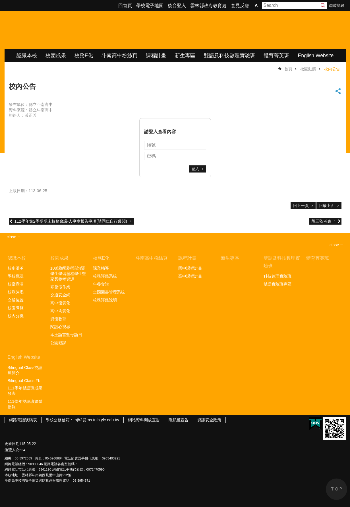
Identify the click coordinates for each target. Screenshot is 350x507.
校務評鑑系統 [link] (105, 276)
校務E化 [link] (83, 55)
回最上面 (327, 205)
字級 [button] (256, 5)
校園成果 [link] (55, 55)
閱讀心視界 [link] (60, 327)
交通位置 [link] (16, 300)
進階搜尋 (336, 5)
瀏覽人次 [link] (12, 450)
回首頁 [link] (125, 5)
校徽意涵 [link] (16, 284)
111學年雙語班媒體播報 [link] (25, 404)
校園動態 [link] (308, 69)
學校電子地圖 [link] (149, 5)
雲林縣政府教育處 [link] (208, 5)
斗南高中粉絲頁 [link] (119, 55)
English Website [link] (316, 55)
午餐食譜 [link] (101, 284)
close (334, 245)
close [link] (11, 237)
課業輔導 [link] (101, 268)
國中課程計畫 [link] (190, 268)
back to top (336, 489)
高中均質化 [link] (60, 311)
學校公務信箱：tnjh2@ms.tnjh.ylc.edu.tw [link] (82, 420)
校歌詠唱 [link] (16, 292)
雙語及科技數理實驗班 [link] (229, 55)
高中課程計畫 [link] (190, 276)
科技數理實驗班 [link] (277, 276)
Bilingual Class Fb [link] (24, 380)
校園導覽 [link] (16, 308)
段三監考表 (321, 221)
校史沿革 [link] (16, 268)
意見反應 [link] (240, 5)
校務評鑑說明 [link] (105, 300)
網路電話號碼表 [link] (23, 420)
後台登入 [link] (177, 5)
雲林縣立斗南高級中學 (64, 29)
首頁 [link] (288, 69)
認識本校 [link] (26, 55)
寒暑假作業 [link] (60, 287)
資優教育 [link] (58, 319)
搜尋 (323, 5)
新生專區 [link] (185, 55)
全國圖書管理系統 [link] (109, 292)
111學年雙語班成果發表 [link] (25, 391)
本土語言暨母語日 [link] (66, 334)
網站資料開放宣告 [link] (144, 420)
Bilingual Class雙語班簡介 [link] (25, 370)
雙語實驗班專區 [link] (277, 284)
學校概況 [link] (16, 276)
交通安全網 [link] (60, 295)
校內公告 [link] (332, 69)
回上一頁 (301, 205)
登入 (195, 169)
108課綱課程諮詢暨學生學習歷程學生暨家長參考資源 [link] (68, 273)
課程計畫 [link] (156, 55)
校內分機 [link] (16, 316)
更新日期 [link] (12, 444)
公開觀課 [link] (58, 342)
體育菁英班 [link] (276, 55)
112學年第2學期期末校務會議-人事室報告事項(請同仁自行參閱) (71, 221)
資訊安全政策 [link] (209, 420)
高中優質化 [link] (60, 303)
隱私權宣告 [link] (179, 420)
